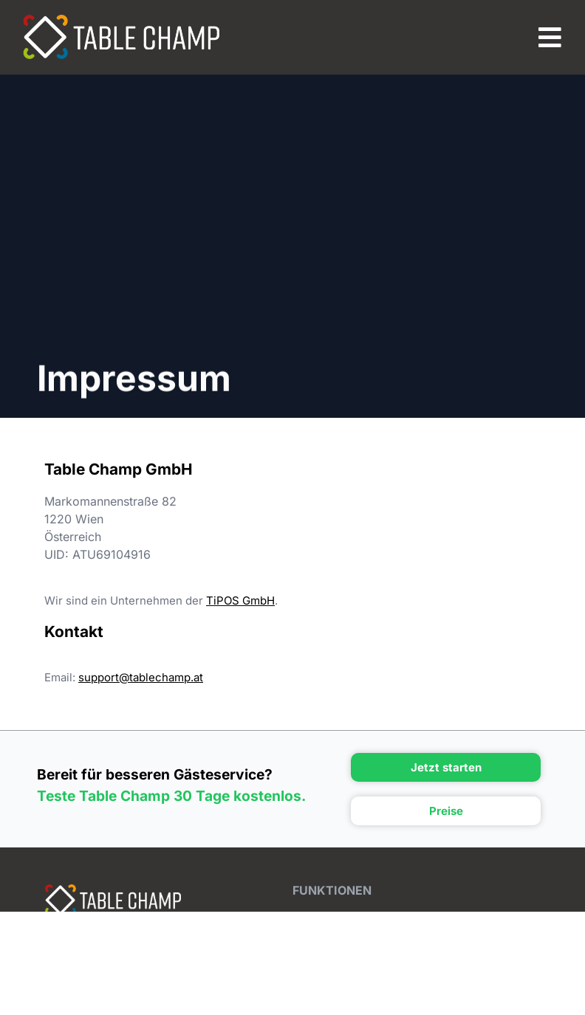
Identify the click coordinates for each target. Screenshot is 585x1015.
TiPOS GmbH (240, 600)
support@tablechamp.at (140, 677)
